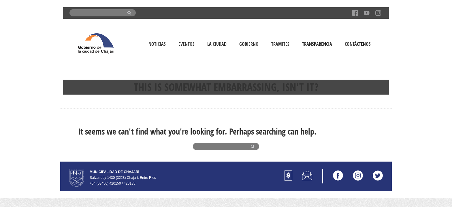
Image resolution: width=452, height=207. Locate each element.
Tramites (280, 44)
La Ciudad (217, 44)
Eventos (186, 44)
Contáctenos (358, 44)
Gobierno (249, 44)
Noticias (157, 44)
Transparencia (317, 44)
